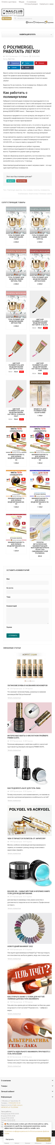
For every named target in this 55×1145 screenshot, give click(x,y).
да (10, 180)
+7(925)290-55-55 (14, 1103)
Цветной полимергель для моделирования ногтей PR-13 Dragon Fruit (16, 412)
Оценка (9, 627)
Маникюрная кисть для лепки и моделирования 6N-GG (16, 501)
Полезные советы (45, 194)
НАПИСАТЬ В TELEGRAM (9, 1107)
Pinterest (41, 63)
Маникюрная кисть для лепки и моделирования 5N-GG (40, 457)
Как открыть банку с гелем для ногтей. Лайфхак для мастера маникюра (26, 998)
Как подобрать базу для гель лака (23, 788)
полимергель (45, 190)
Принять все (44, 1139)
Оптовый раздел (31, 4)
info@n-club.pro (17, 1105)
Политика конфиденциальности (17, 1131)
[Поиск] (33, 18)
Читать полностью (14, 698)
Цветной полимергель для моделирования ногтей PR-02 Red (16, 365)
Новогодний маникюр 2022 (20, 946)
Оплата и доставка (9, 2)
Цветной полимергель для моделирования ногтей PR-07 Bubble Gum (40, 366)
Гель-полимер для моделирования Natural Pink (16, 279)
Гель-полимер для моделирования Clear (16, 237)
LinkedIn (14, 67)
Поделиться (15, 63)
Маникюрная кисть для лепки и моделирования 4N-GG (16, 457)
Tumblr (27, 67)
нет (21, 180)
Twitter (27, 63)
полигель (36, 190)
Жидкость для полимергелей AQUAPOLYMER (40, 411)
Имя (8, 579)
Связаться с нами (46, 4)
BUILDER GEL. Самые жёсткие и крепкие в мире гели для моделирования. (28, 892)
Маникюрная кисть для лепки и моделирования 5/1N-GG (40, 501)
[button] (27, 1080)
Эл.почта (9, 588)
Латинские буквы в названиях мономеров (27, 685)
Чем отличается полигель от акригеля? (26, 839)
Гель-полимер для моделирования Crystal (40, 237)
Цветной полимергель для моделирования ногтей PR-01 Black (40, 322)
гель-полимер (28, 190)
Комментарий (11, 606)
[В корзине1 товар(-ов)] (48, 22)
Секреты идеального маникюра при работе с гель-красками (28, 1053)
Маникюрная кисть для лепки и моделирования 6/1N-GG (16, 545)
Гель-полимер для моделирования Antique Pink (16, 321)
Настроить (10, 1139)
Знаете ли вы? (34, 194)
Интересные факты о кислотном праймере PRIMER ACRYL (27, 737)
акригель (19, 190)
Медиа (21, 2)
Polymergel (11, 190)
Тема (8, 597)
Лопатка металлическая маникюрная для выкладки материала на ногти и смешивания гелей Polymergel (40, 547)
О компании (31, 2)
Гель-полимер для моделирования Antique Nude (40, 279)
